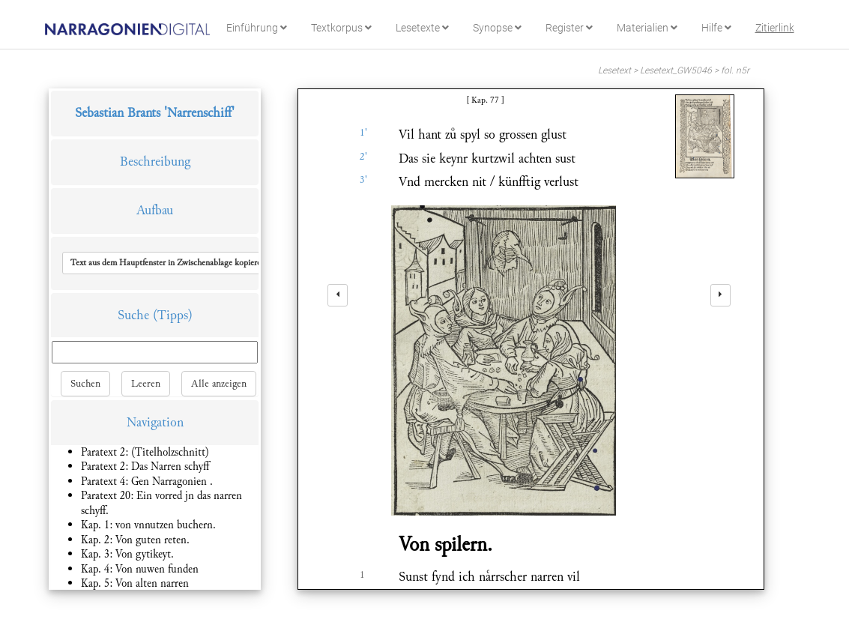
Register (569, 28)
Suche (133, 315)
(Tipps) (173, 315)
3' (363, 179)
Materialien (647, 28)
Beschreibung (155, 161)
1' (363, 132)
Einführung (256, 28)
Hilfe (716, 28)
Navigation (155, 422)
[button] (168, 263)
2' (363, 156)
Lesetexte (422, 28)
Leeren (145, 383)
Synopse (497, 28)
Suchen (85, 383)
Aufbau (154, 210)
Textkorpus (341, 28)
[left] (337, 295)
